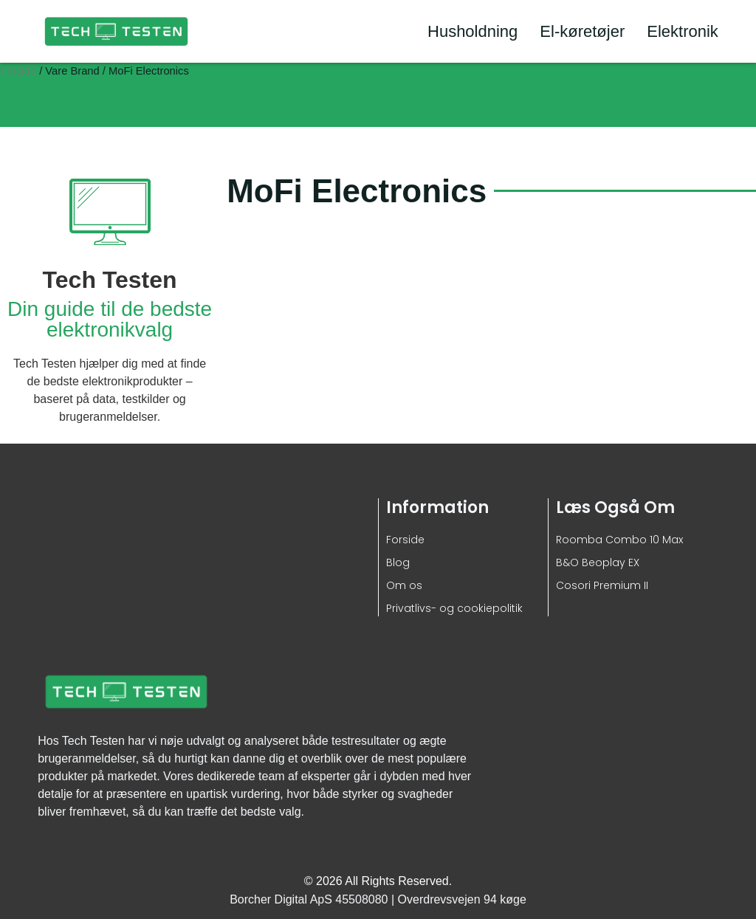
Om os (404, 585)
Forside (18, 71)
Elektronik (682, 31)
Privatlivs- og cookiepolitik (454, 608)
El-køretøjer (582, 31)
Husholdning (472, 31)
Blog (398, 562)
